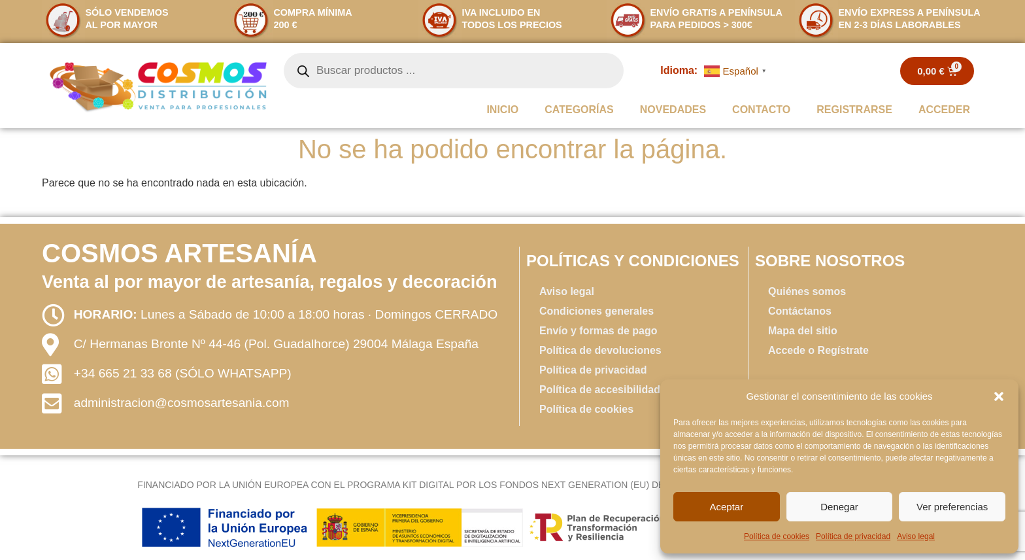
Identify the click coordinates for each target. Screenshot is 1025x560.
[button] (998, 396)
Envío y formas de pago (598, 330)
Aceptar (726, 506)
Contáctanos (800, 311)
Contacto (761, 109)
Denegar (839, 506)
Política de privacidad (853, 536)
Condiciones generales (596, 311)
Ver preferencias (952, 506)
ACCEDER (944, 109)
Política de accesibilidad (599, 389)
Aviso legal (916, 536)
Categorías (579, 109)
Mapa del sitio (802, 330)
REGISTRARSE (854, 109)
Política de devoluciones (600, 350)
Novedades (673, 109)
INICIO (502, 109)
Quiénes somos (807, 291)
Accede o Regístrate (818, 350)
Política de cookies (776, 536)
